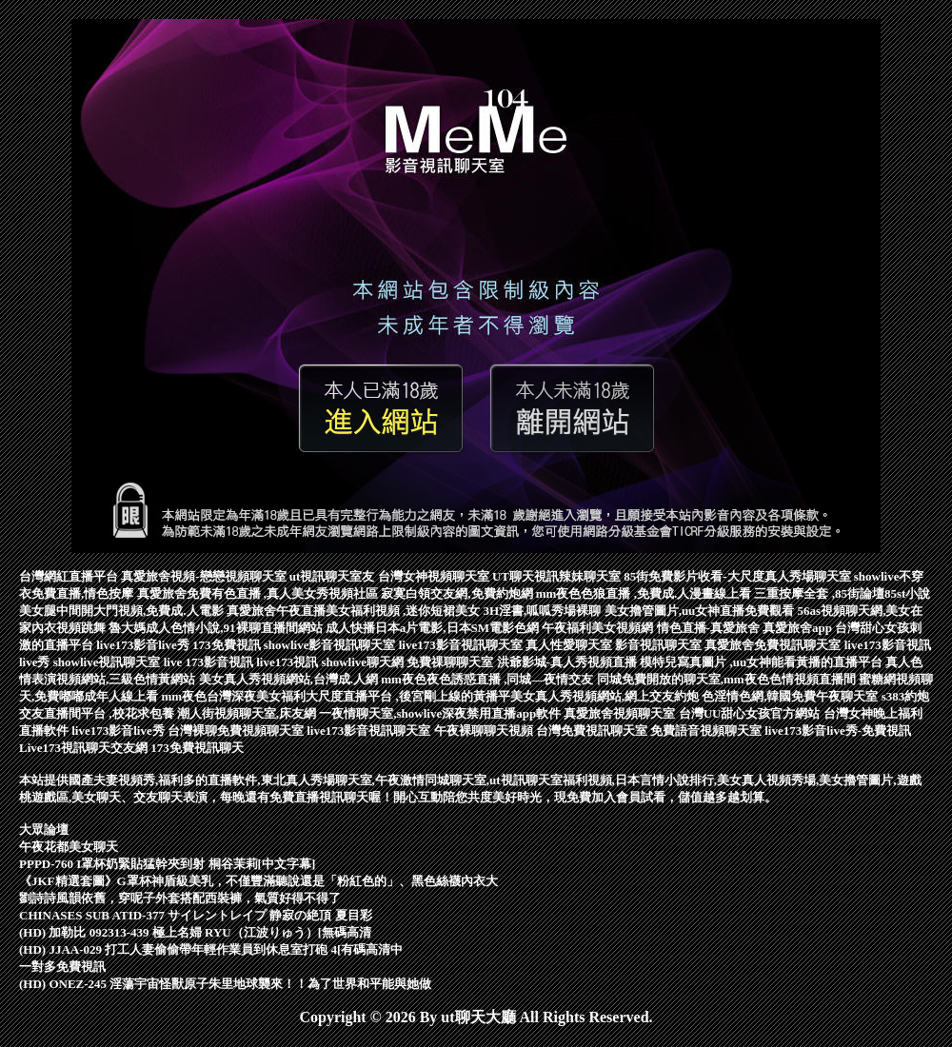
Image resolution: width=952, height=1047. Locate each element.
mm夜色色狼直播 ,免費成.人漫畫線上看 (645, 593)
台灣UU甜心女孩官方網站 (751, 713)
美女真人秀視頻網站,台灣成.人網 (290, 679)
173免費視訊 (228, 645)
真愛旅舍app (799, 628)
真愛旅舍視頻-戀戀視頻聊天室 (205, 576)
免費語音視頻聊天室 (707, 730)
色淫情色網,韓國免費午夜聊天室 (792, 696)
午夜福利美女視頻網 (599, 628)
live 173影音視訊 (210, 662)
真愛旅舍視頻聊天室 (621, 713)
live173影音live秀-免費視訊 (837, 730)
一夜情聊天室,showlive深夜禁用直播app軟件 (441, 713)
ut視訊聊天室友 (333, 576)
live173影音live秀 (144, 645)
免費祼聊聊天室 (451, 662)
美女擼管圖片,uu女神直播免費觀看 (701, 610)
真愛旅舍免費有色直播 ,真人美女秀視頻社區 (259, 593)
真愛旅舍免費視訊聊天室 (773, 645)
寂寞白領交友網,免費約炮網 (458, 593)
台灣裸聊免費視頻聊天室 (237, 730)
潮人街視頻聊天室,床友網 (248, 713)
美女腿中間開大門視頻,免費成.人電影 (123, 610)
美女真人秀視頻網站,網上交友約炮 (606, 696)
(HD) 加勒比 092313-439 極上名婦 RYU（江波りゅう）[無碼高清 (195, 932)
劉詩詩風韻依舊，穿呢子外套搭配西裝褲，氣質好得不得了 (180, 898)
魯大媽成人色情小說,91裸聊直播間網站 (217, 628)
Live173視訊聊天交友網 (84, 748)
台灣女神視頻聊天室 (435, 576)
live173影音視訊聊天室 (462, 645)
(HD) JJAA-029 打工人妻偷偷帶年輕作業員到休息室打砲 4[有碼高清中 (211, 949)
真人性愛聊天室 (570, 645)
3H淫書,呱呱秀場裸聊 (544, 610)
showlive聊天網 (364, 662)
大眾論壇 (44, 829)
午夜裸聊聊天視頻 (485, 730)
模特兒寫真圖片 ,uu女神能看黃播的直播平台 (762, 662)
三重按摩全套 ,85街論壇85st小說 (842, 593)
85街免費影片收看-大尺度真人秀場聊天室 (739, 576)
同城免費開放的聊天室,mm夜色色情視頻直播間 (728, 679)
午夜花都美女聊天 (68, 847)
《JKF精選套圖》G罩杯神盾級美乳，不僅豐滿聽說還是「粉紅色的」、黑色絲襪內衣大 (258, 881)
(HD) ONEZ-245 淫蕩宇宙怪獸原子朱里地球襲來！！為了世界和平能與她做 (225, 984)
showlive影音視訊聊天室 (331, 645)
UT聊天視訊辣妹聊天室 (558, 576)
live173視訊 (288, 662)
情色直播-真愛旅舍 (710, 628)
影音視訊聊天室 (659, 645)
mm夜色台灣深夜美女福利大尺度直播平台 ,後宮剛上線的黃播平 (336, 696)
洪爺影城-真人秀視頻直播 (569, 662)
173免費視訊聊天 (197, 748)
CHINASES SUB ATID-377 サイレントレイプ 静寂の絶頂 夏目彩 (195, 915)
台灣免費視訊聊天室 (593, 730)
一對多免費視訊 (62, 966)
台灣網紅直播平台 (70, 576)
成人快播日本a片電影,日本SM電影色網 (434, 628)
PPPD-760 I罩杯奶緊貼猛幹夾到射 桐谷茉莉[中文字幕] (167, 864)
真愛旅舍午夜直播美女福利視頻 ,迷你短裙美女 (355, 610)
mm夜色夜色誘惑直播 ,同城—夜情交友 (488, 679)
